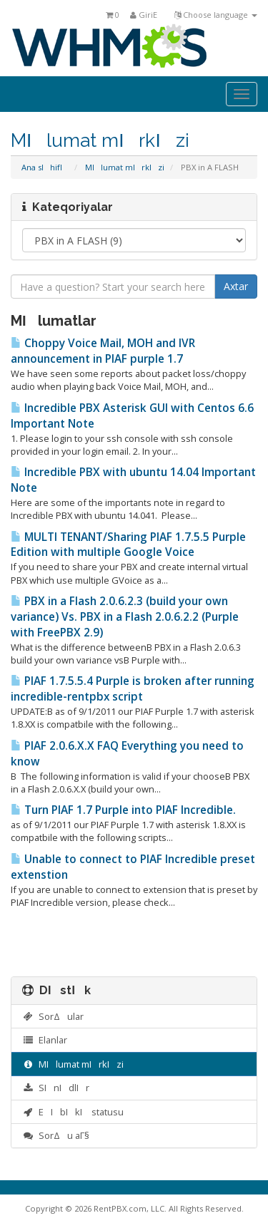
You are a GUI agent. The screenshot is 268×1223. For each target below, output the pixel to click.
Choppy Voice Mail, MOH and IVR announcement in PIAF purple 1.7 (103, 351)
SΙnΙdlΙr (55, 1087)
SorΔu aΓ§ (55, 1135)
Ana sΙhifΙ (45, 167)
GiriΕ (147, 14)
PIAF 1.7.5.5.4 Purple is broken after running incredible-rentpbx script (132, 689)
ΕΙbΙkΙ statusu (73, 1111)
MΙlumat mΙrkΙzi (124, 167)
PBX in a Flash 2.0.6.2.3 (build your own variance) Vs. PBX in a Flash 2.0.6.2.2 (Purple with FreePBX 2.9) (125, 617)
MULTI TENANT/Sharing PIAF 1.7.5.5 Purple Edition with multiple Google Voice (128, 545)
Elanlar (44, 1039)
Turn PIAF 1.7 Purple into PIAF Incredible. (123, 810)
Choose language (215, 14)
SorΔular (53, 1016)
